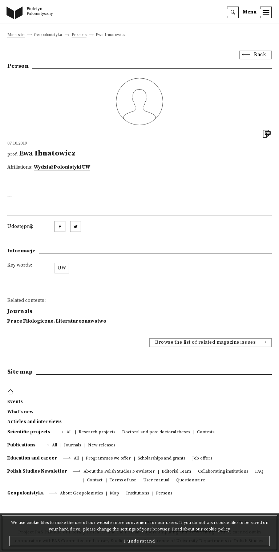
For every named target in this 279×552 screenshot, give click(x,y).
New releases (101, 445)
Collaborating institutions (223, 472)
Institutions (137, 494)
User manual (156, 480)
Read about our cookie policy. (201, 529)
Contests (205, 432)
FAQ (259, 472)
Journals (72, 445)
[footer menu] (11, 392)
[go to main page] (31, 13)
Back (260, 55)
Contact (94, 480)
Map (114, 494)
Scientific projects (28, 432)
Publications (21, 445)
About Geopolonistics (81, 494)
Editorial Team (176, 472)
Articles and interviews (34, 422)
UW (61, 268)
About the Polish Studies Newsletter (119, 472)
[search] (233, 12)
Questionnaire (190, 480)
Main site (16, 35)
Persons (79, 35)
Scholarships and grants (161, 459)
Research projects (96, 432)
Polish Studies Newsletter (37, 471)
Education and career (32, 458)
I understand (139, 541)
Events (15, 402)
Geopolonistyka (25, 493)
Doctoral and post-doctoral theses (156, 432)
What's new (20, 412)
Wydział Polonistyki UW (62, 167)
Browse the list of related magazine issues (205, 342)
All (69, 432)
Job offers (202, 459)
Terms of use (122, 480)
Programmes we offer (108, 459)
